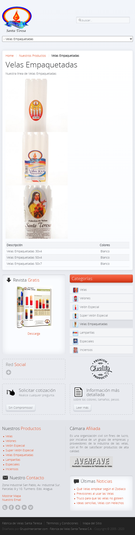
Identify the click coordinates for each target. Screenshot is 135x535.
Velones (11, 441)
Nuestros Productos (32, 56)
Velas (9, 436)
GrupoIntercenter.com (34, 529)
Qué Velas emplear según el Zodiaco (101, 489)
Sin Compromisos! (21, 408)
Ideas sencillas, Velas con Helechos (100, 503)
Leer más (82, 408)
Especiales (13, 464)
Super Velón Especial (20, 450)
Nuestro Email (11, 500)
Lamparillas (13, 460)
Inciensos (12, 469)
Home (10, 56)
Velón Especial (15, 446)
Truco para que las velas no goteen (100, 498)
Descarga (34, 333)
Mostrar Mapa (11, 496)
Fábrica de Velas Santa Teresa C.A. (71, 529)
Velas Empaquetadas (19, 455)
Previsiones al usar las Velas (95, 494)
